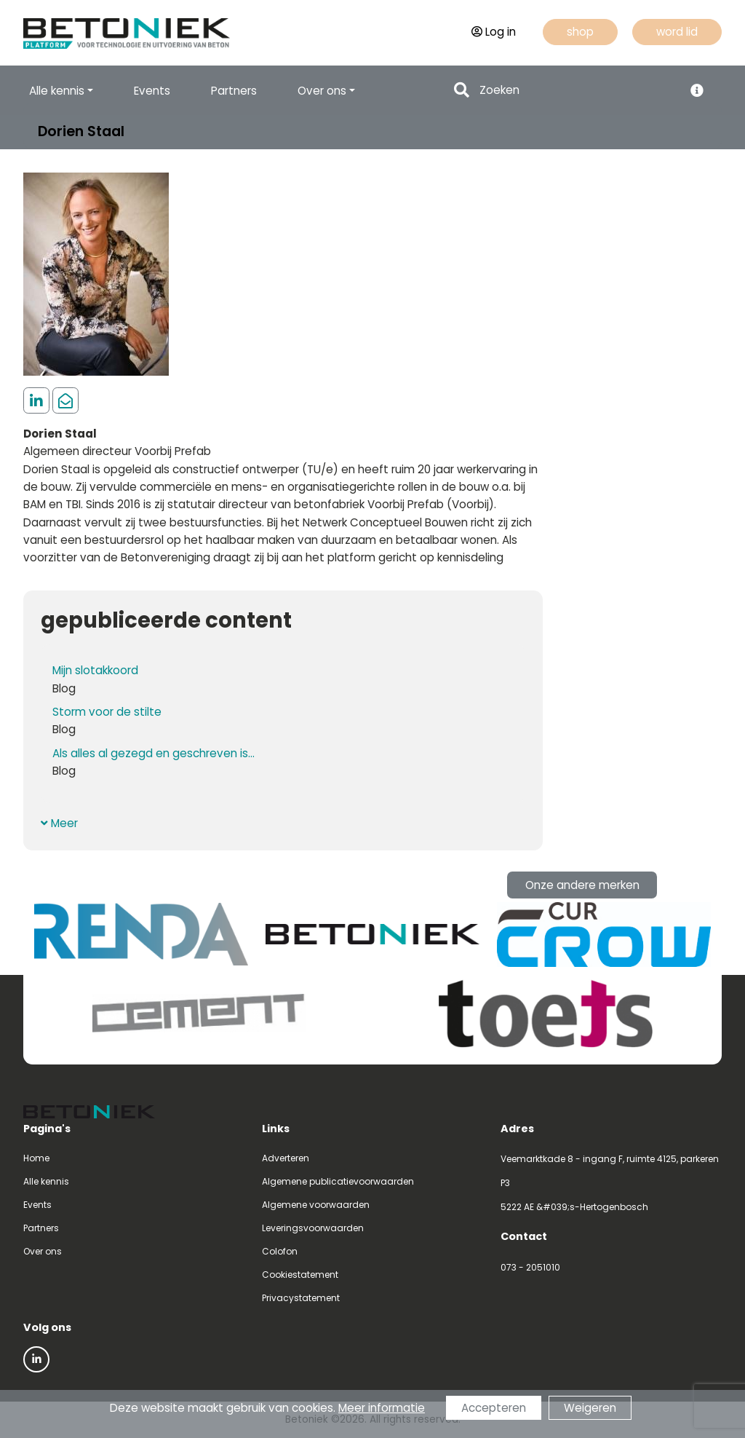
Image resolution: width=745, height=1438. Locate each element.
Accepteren (493, 1407)
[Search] (577, 90)
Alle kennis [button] (56, 90)
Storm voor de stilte (107, 711)
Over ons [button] (322, 90)
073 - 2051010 (530, 1267)
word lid (677, 31)
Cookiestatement (300, 1274)
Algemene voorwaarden (316, 1204)
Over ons (42, 1251)
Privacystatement (301, 1298)
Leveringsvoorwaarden (313, 1228)
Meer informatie (381, 1407)
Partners (234, 90)
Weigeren (590, 1407)
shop (580, 31)
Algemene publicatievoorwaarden (338, 1181)
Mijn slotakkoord (95, 670)
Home (36, 1158)
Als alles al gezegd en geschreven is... (153, 753)
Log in (493, 31)
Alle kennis (46, 1181)
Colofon (280, 1251)
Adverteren (285, 1158)
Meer (59, 823)
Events (152, 90)
